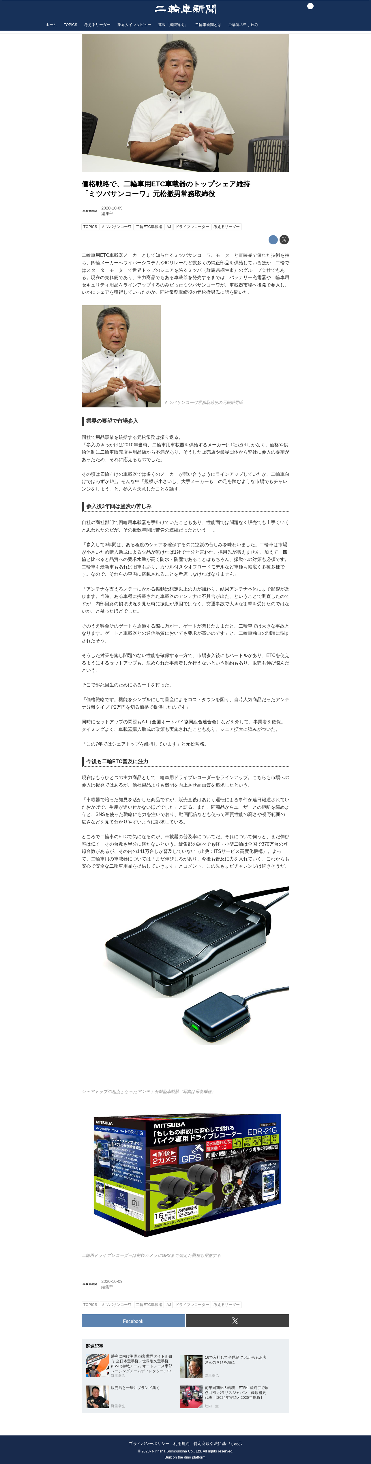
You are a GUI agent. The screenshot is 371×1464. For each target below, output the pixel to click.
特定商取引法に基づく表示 (218, 1443)
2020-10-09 (112, 208)
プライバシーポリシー (149, 1443)
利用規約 (181, 1443)
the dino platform (191, 1457)
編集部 (107, 213)
